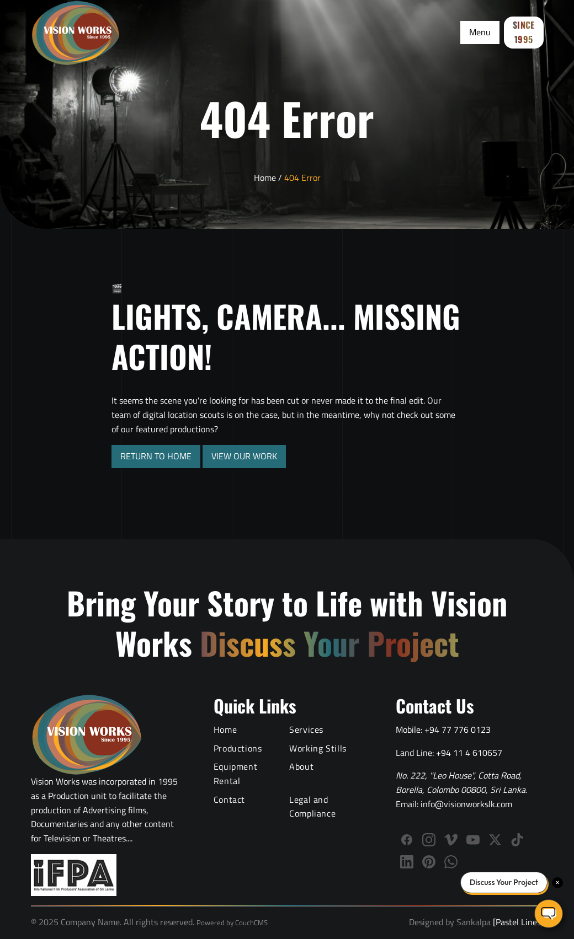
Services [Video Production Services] (306, 729)
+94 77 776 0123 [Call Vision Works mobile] (457, 729)
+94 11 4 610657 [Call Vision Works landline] (469, 752)
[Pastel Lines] (517, 922)
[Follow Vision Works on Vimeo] (451, 840)
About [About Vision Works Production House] (301, 766)
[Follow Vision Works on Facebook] (407, 840)
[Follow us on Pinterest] (429, 862)
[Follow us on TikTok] (517, 840)
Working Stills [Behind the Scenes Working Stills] (318, 748)
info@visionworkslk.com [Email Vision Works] (466, 804)
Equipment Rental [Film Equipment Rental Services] (236, 773)
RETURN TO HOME (156, 456)
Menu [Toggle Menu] (480, 32)
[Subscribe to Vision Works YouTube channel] (473, 840)
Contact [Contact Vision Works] (229, 799)
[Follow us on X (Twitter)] (495, 840)
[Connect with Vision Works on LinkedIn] (407, 862)
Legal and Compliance (312, 806)
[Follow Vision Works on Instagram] (429, 840)
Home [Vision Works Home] (225, 729)
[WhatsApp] (451, 862)
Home (265, 177)
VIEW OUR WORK (244, 456)
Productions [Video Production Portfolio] (238, 748)
